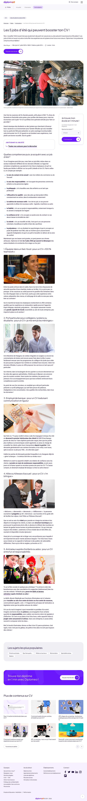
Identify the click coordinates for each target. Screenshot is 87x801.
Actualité (18, 8)
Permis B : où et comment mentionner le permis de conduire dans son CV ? (71, 741)
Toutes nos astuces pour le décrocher (22, 147)
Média (11, 24)
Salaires (11, 656)
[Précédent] (77, 747)
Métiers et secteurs (41, 654)
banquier (39, 437)
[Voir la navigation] (81, 2)
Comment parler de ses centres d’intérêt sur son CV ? (41, 717)
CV (6, 18)
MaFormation (27, 792)
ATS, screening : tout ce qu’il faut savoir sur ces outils (43, 741)
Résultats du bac (28, 777)
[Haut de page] (82, 796)
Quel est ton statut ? (67, 130)
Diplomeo (6, 24)
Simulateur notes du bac (30, 780)
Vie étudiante (18, 24)
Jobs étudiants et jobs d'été (17, 18)
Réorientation (54, 654)
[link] (39, 798)
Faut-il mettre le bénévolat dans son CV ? (15, 717)
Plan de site (7, 786)
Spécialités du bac (66, 654)
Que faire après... (27, 654)
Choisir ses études (14, 654)
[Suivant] (81, 747)
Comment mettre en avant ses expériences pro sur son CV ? (13, 741)
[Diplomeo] (9, 2)
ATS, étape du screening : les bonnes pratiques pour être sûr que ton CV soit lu (71, 718)
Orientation (27, 8)
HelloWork (18, 792)
